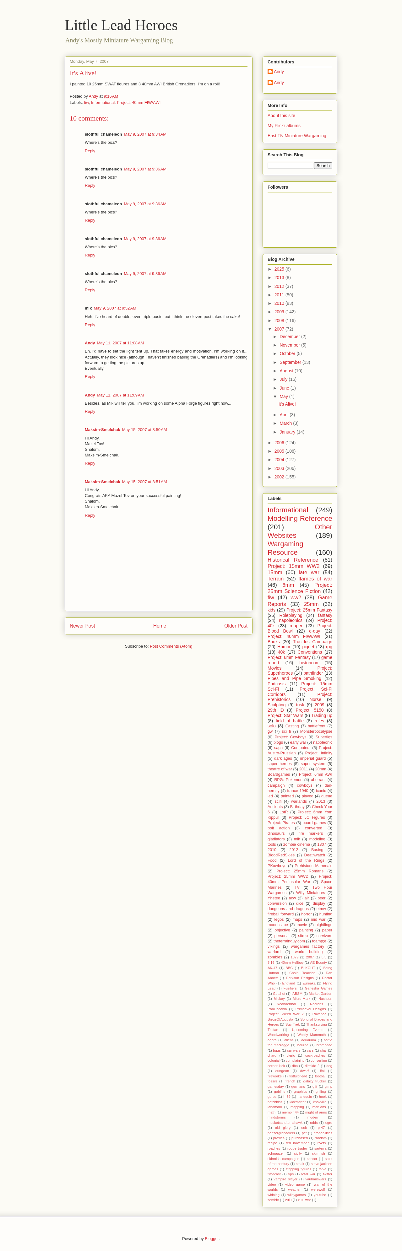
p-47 (321, 1128)
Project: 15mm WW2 (294, 566)
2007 (279, 329)
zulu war (304, 1200)
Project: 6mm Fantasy (289, 657)
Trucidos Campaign (312, 641)
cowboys (304, 785)
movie (301, 925)
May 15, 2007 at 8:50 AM (144, 429)
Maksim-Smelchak (102, 429)
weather (294, 1189)
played (307, 796)
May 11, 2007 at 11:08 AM (120, 343)
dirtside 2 (312, 1066)
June (285, 388)
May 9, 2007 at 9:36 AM (145, 169)
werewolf (318, 1189)
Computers (301, 748)
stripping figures (298, 1169)
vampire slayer (286, 1179)
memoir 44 (290, 1112)
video (272, 1184)
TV (297, 887)
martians (319, 1107)
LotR (284, 812)
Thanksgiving (316, 1024)
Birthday (297, 807)
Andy (90, 343)
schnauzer (276, 1153)
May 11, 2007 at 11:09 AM (120, 395)
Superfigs (324, 737)
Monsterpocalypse (316, 731)
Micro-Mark (301, 998)
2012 (279, 286)
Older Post (235, 625)
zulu (288, 1200)
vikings (274, 946)
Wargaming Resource (285, 548)
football (320, 1076)
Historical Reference (293, 560)
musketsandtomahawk (285, 1122)
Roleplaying (291, 615)
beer (321, 898)
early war (298, 742)
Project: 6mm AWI (315, 774)
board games (314, 823)
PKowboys (277, 866)
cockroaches (315, 1055)
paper (327, 930)
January (288, 431)
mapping (297, 1107)
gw (270, 731)
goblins (279, 1091)
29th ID (276, 710)
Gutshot (279, 993)
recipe (272, 1143)
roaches (274, 1148)
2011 (279, 294)
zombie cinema (296, 844)
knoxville (320, 1102)
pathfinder (313, 673)
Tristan (273, 1030)
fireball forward (281, 914)
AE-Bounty (318, 962)
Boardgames (279, 774)
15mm (275, 572)
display (319, 903)
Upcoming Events (307, 1030)
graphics (300, 1091)
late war (309, 572)
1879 (295, 957)
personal (281, 936)
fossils (272, 1081)
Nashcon (325, 998)
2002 (279, 476)
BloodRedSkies (281, 855)
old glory (283, 1128)
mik (297, 839)
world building (309, 952)
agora (272, 1040)
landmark (275, 1107)
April (285, 414)
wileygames (296, 1195)
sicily (298, 1153)
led (270, 796)
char (323, 1050)
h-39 (286, 1096)
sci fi (286, 731)
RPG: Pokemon (288, 780)
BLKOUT (308, 968)
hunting (325, 914)
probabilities (322, 1133)
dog (329, 1066)
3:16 (271, 962)
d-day (314, 631)
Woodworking (278, 1035)
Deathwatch (314, 855)
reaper (296, 625)
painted (287, 796)
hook (323, 1096)
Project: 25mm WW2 (288, 876)
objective (282, 930)
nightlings (324, 925)
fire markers (311, 833)
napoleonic (322, 742)
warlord (274, 952)
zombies (275, 957)
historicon (308, 662)
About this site (281, 115)
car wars (294, 1050)
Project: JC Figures (307, 817)
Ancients (275, 807)
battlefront (316, 726)
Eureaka (309, 983)
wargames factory (307, 946)
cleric (291, 1055)
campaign (276, 785)
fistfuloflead (298, 1076)
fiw (86, 102)
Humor (284, 646)
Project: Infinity (318, 753)
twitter (327, 1174)
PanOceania (277, 1009)
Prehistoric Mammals (313, 866)
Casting (292, 726)
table (322, 1169)
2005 (279, 451)
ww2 (296, 598)
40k (281, 652)
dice (299, 903)
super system (313, 764)
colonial (274, 1060)
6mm (288, 585)
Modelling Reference (300, 518)
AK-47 (272, 968)
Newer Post (82, 625)
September (291, 362)
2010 (279, 303)
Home (159, 625)
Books (274, 641)
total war (308, 1174)
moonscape (278, 925)
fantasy (325, 615)
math (271, 1112)
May (284, 396)
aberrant (318, 780)
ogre (328, 1122)
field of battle (290, 720)
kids (271, 609)
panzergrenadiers (281, 1133)
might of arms (316, 1112)
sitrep (303, 936)
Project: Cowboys (290, 737)
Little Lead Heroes (121, 25)
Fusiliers (290, 988)
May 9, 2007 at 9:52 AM (115, 308)
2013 (279, 277)
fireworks (275, 1076)
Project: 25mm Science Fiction (300, 588)
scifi (278, 801)
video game (295, 1184)
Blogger (212, 1238)
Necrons (316, 1004)
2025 (279, 269)
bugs (276, 1050)
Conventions (310, 652)
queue (326, 796)
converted (313, 828)
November (290, 345)
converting (319, 1060)
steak (300, 1164)
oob (304, 1128)
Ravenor (319, 1014)
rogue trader (297, 1148)
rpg (329, 646)
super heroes (280, 764)
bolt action (279, 828)
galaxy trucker (314, 1081)
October (288, 353)
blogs (278, 742)
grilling (321, 1091)
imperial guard (313, 758)
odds (314, 1122)
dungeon (282, 1071)
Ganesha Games (318, 988)
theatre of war (280, 769)
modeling (317, 839)
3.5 (324, 957)
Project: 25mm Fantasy (309, 609)
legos (279, 919)
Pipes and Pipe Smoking (294, 678)
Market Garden (320, 993)
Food (272, 860)
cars (310, 1050)
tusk (300, 704)
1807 (322, 844)
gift (314, 1086)
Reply (90, 150)
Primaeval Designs (311, 1009)
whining (274, 1195)
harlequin (304, 1096)
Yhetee (274, 898)
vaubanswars (316, 1179)
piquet (308, 646)
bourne (302, 1045)
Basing (317, 850)
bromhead (324, 1045)
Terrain (276, 579)
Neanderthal (286, 1004)
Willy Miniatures (310, 893)
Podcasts (277, 683)
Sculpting (277, 704)
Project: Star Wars (285, 715)
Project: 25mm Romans (299, 871)
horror (306, 914)
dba (295, 1066)
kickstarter (298, 1102)
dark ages (283, 758)
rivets (322, 1143)
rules (319, 720)
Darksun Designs (300, 978)
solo (272, 725)
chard (272, 1055)
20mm (320, 769)
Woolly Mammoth (311, 1035)
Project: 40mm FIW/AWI (138, 102)
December (290, 336)
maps (297, 919)
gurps (272, 1096)
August (287, 370)
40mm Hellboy (292, 962)
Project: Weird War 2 (286, 1014)
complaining (295, 1060)
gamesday (276, 1086)
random (321, 1138)
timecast (274, 1174)
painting (306, 930)
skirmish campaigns (283, 1159)
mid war (318, 919)
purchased (299, 1138)
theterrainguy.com (289, 941)
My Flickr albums (284, 125)
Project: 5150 (310, 710)
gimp (328, 1086)
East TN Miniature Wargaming (297, 135)
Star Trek (292, 1024)
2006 (279, 442)
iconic (321, 791)
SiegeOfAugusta (280, 1019)
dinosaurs (276, 833)
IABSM (296, 993)
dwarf (304, 1071)
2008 (279, 320)
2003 (279, 468)
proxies (279, 1138)
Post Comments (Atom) (171, 646)
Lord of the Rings (306, 860)
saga (278, 748)
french (290, 1081)
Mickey (279, 998)
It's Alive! (287, 404)
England (288, 983)
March (286, 423)
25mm (311, 604)
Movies (274, 668)
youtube (320, 1195)
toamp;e (319, 941)
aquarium (308, 1040)
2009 (279, 311)
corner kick (276, 1066)
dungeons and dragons (288, 909)
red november (297, 1143)
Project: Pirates (281, 823)
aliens (288, 1040)
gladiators (276, 839)
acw (292, 898)
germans (298, 1086)
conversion (277, 903)
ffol (322, 1071)
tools (272, 844)
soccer (312, 1159)
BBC (289, 968)
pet (304, 1133)
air (307, 898)
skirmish (318, 1153)
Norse (315, 699)
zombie (273, 1200)
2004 (279, 459)
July (284, 379)
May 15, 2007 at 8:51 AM (144, 481)
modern (313, 1117)
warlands (299, 801)
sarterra (320, 1148)
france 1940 (297, 791)
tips (291, 1174)
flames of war (315, 579)
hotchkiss (275, 1102)
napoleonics (290, 620)
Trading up (321, 715)
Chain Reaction (302, 973)
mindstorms (277, 1117)
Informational (103, 102)
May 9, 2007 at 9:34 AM (145, 134)
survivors (324, 936)
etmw (321, 909)
